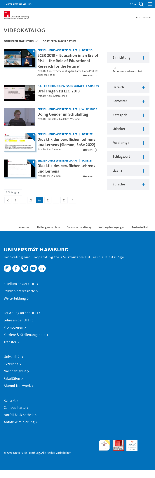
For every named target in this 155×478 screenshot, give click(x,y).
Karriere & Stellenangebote (25, 334)
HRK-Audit (129, 444)
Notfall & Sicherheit (19, 415)
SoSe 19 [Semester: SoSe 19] (87, 50)
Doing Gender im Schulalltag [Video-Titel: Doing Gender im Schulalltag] (62, 114)
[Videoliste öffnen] (90, 75)
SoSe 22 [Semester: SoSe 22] (87, 134)
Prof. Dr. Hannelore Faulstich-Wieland (58, 119)
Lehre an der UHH (17, 320)
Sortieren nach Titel (19, 41)
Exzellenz (11, 364)
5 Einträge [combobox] (13, 192)
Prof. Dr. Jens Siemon (49, 149)
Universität (12, 356)
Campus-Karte (15, 407)
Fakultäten (12, 378)
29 (65, 200)
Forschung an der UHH (21, 313)
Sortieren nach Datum (59, 41)
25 (49, 200)
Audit (116, 442)
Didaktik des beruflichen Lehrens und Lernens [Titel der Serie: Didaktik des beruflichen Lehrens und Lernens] (66, 168)
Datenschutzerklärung (79, 227)
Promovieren (13, 327)
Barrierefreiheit (140, 227)
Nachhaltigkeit (15, 371)
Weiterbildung (15, 298)
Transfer (10, 342)
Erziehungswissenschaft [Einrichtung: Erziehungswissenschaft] (57, 50)
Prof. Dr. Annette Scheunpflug (53, 71)
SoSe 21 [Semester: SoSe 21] (86, 160)
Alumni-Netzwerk (17, 385)
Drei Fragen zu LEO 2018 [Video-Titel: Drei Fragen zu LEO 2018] (58, 91)
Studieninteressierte (19, 291)
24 (40, 200)
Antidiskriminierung (19, 422)
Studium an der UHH (19, 284)
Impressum (24, 227)
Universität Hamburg (18, 4)
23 (31, 200)
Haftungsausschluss (48, 227)
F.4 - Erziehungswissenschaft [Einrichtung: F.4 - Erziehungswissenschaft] (60, 85)
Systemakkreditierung (145, 442)
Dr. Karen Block (79, 71)
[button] (131, 4)
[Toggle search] (141, 4)
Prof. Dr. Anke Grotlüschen (52, 96)
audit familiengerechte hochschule (104, 445)
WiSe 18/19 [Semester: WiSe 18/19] (89, 109)
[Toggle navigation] (150, 4)
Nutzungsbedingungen (111, 227)
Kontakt (9, 400)
